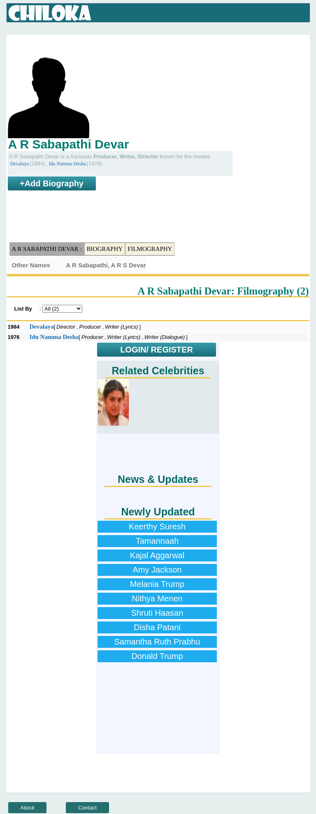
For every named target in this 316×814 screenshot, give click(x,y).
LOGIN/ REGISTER (156, 349)
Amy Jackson (157, 569)
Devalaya (19, 164)
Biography (105, 249)
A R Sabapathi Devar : (47, 249)
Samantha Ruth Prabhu (157, 641)
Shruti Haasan (157, 612)
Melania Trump (157, 584)
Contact (87, 808)
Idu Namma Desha (67, 164)
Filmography (150, 249)
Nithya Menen (157, 598)
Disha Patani (157, 627)
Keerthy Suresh (157, 526)
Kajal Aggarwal (157, 555)
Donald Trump (157, 656)
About (28, 808)
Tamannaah (157, 540)
